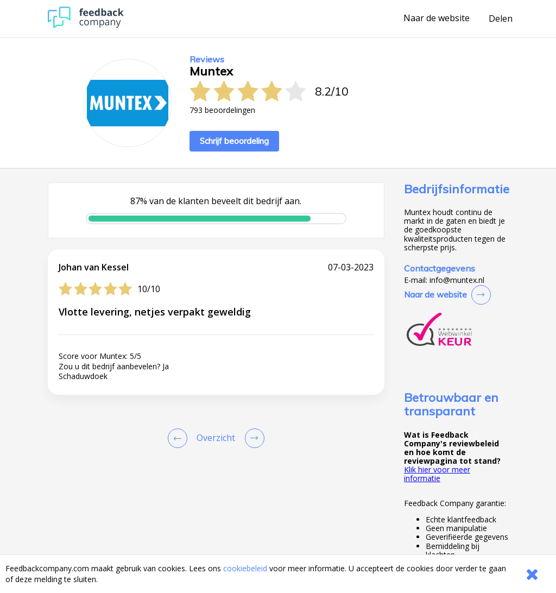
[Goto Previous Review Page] (180, 438)
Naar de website (436, 18)
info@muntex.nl (456, 280)
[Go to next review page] (252, 438)
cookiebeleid (245, 568)
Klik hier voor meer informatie (437, 473)
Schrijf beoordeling (234, 141)
